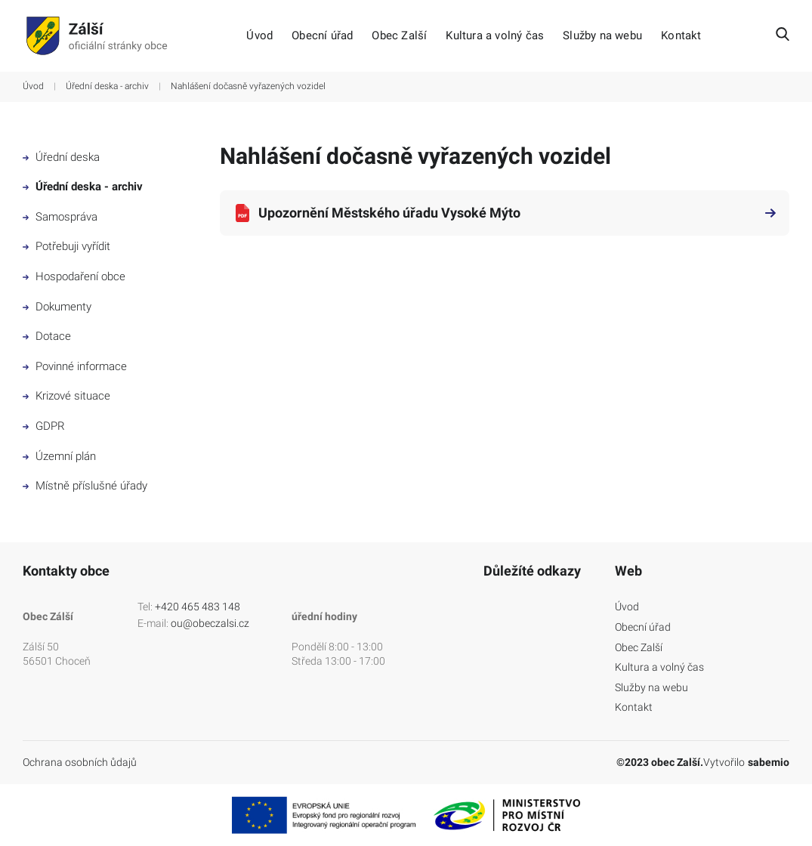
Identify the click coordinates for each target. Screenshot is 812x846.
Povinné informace (75, 366)
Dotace (47, 336)
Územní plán (59, 456)
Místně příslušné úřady (85, 485)
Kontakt (681, 36)
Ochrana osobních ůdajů (80, 762)
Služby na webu (602, 36)
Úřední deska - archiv (107, 86)
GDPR (44, 426)
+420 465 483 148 (197, 607)
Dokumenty (57, 306)
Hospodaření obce (74, 276)
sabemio (768, 762)
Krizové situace (66, 396)
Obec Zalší (399, 36)
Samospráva (60, 217)
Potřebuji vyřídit (66, 246)
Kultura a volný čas (495, 36)
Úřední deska (61, 157)
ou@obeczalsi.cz (210, 623)
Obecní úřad (322, 36)
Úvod (259, 36)
